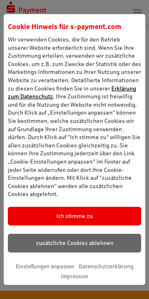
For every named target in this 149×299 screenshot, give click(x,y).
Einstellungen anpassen (45, 266)
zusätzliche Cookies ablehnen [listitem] (74, 243)
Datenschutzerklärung (106, 266)
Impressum (74, 276)
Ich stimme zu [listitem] (74, 216)
